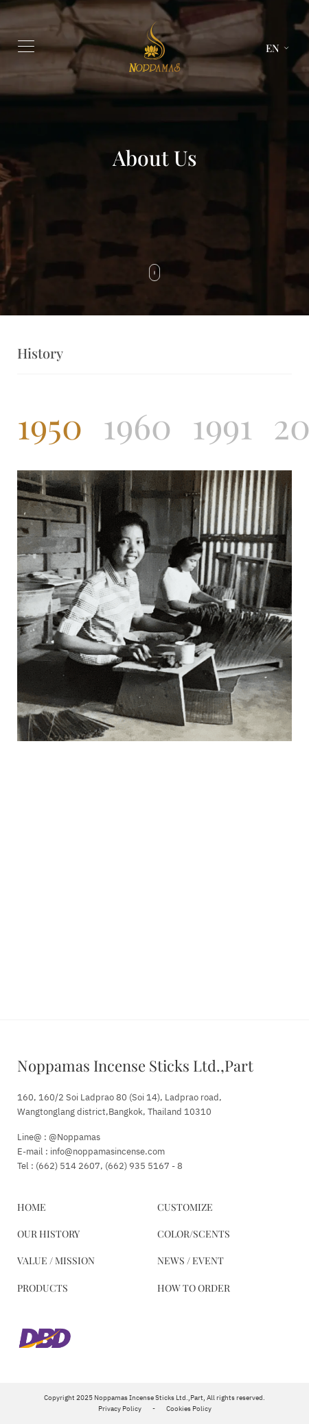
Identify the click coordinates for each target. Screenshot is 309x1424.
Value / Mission (56, 1260)
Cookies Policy (188, 1408)
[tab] (49, 426)
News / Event (190, 1260)
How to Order (193, 1287)
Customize (185, 1207)
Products (42, 1287)
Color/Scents (193, 1233)
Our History (48, 1233)
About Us (155, 157)
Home (31, 1207)
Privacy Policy (119, 1408)
